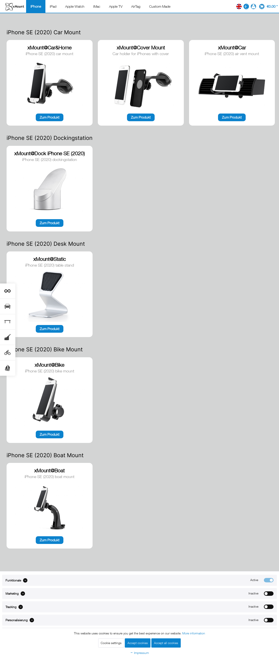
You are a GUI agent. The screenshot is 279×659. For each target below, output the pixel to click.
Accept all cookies (166, 643)
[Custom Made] (160, 6)
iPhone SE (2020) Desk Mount (46, 243)
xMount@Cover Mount (141, 48)
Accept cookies (137, 643)
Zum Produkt (49, 117)
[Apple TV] (116, 6)
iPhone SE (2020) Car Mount (44, 32)
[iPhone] (35, 6)
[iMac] (97, 6)
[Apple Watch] (75, 6)
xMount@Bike (49, 365)
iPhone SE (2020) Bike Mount (45, 349)
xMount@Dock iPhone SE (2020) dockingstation (49, 153)
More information (193, 633)
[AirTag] (136, 6)
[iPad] (53, 6)
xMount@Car (232, 48)
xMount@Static (49, 259)
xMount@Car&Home (49, 48)
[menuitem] (35, 6)
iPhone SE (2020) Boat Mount (45, 455)
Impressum (139, 653)
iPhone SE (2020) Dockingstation (50, 138)
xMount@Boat (49, 470)
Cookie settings (111, 643)
